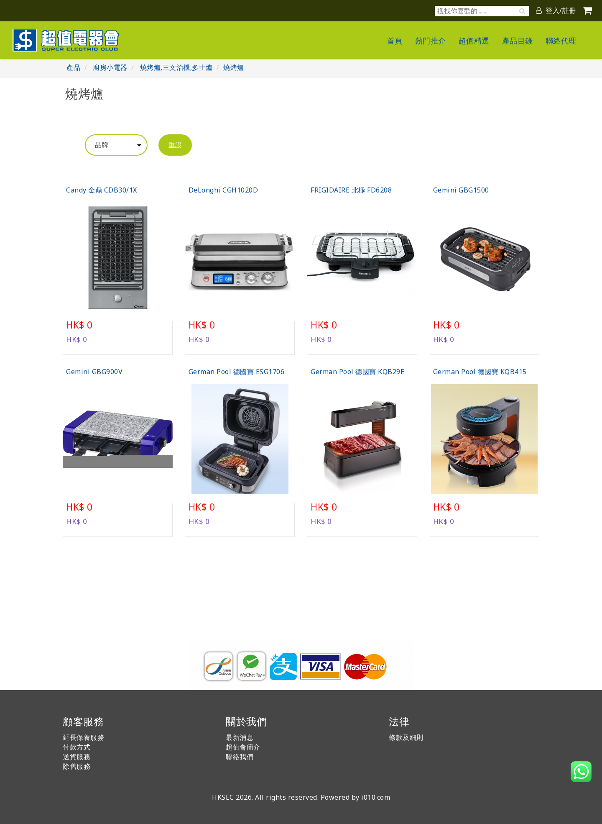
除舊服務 (76, 766)
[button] (581, 771)
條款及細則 (406, 737)
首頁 (395, 41)
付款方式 (76, 747)
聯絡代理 (561, 41)
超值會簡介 (243, 747)
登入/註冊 (556, 10)
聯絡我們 (239, 756)
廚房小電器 (110, 67)
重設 (175, 144)
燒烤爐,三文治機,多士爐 (176, 67)
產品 (73, 67)
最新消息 (239, 737)
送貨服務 (76, 756)
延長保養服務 (83, 737)
